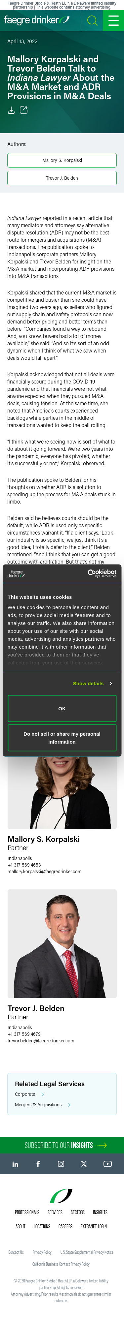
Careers (65, 1226)
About (20, 1226)
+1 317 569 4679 (24, 1034)
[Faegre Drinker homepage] (36, 20)
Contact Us (16, 1252)
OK (62, 708)
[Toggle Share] (24, 110)
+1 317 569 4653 (24, 865)
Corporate (29, 1094)
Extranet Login (94, 1226)
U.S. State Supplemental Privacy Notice (87, 1252)
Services (55, 1212)
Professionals (27, 1212)
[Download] (11, 110)
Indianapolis (20, 858)
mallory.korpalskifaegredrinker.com (45, 871)
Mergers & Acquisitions (42, 1104)
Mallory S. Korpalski (62, 160)
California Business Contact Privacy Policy (61, 1264)
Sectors (78, 1212)
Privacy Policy (42, 1252)
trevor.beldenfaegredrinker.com (41, 1040)
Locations (42, 1226)
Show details (88, 683)
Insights (100, 1212)
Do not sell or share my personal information (62, 738)
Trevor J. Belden (62, 178)
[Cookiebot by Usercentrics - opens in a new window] (88, 573)
